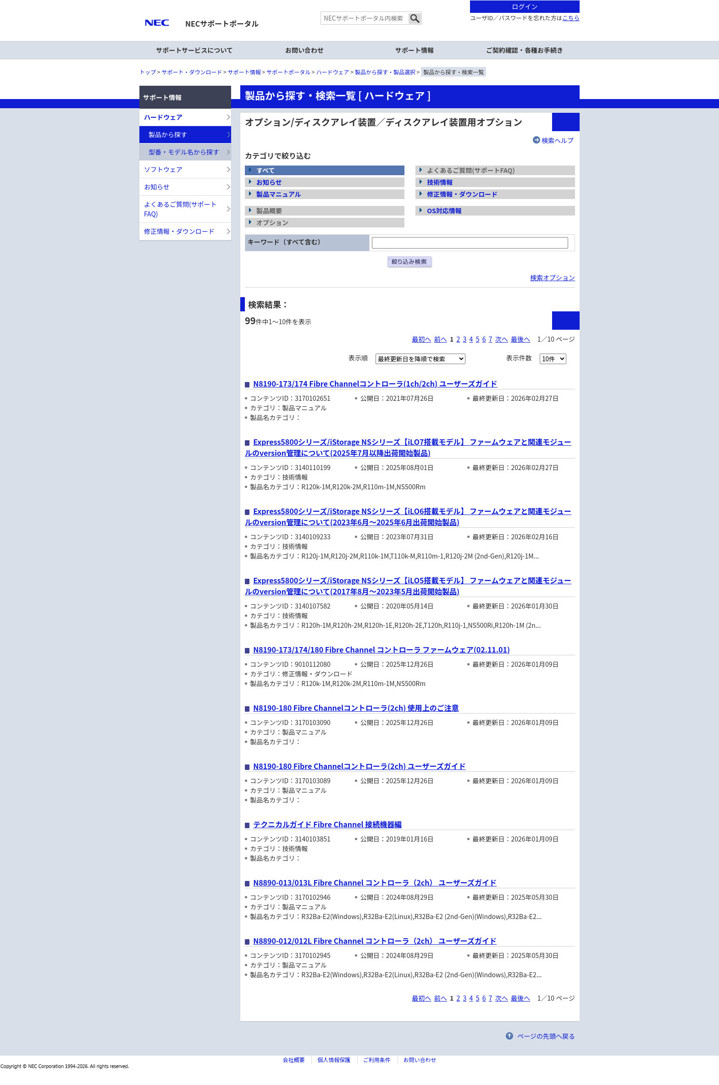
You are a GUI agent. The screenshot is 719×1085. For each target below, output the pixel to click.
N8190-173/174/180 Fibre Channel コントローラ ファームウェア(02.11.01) (381, 649)
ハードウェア (332, 72)
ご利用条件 (377, 1059)
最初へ (421, 338)
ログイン (525, 6)
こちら (571, 17)
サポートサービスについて (194, 50)
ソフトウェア (163, 169)
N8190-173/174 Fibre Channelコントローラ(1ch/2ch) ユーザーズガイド (375, 383)
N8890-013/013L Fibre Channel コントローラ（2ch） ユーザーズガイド (375, 882)
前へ (440, 338)
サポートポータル (288, 72)
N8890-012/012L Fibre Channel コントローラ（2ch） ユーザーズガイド (375, 940)
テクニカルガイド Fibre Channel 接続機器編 (327, 824)
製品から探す (168, 134)
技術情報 (440, 182)
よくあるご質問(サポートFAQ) (180, 208)
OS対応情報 (444, 210)
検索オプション (552, 277)
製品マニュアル (278, 194)
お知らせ (269, 182)
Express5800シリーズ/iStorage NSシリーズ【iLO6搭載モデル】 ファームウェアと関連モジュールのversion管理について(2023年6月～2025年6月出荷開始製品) (408, 516)
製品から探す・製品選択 (385, 72)
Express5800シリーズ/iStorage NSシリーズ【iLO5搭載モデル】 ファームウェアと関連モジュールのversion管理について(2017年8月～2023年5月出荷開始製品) (408, 586)
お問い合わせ (304, 50)
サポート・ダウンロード (191, 72)
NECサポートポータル (222, 23)
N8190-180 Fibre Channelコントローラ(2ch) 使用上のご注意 (356, 707)
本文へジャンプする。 (359, 0)
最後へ (520, 338)
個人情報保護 (333, 1059)
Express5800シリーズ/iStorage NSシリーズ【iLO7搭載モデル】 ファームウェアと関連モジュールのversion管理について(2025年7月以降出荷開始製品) (408, 447)
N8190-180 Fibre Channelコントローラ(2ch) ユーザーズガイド (359, 765)
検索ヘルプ (558, 140)
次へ (501, 338)
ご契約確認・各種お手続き (524, 50)
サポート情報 (244, 72)
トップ (147, 72)
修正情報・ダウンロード (462, 194)
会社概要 (293, 1059)
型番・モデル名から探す (184, 151)
